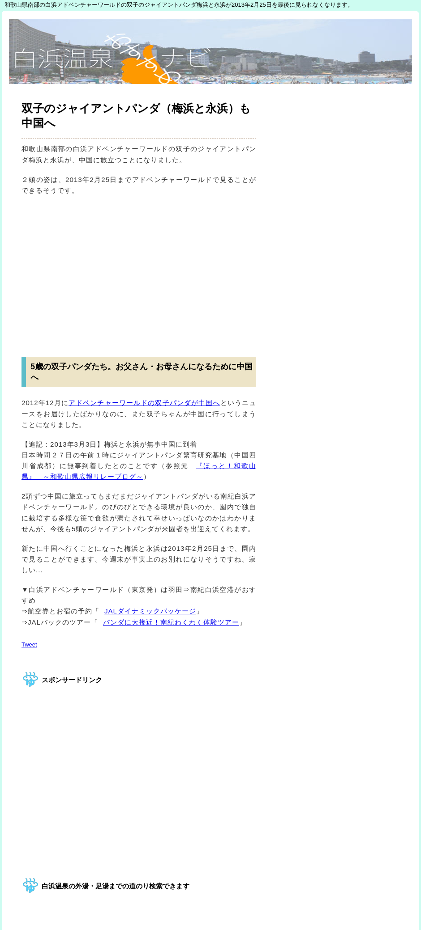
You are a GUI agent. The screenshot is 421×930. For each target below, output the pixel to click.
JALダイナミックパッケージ (147, 611)
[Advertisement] (138, 271)
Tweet (29, 644)
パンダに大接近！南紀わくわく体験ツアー (168, 622)
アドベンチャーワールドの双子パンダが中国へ (144, 402)
